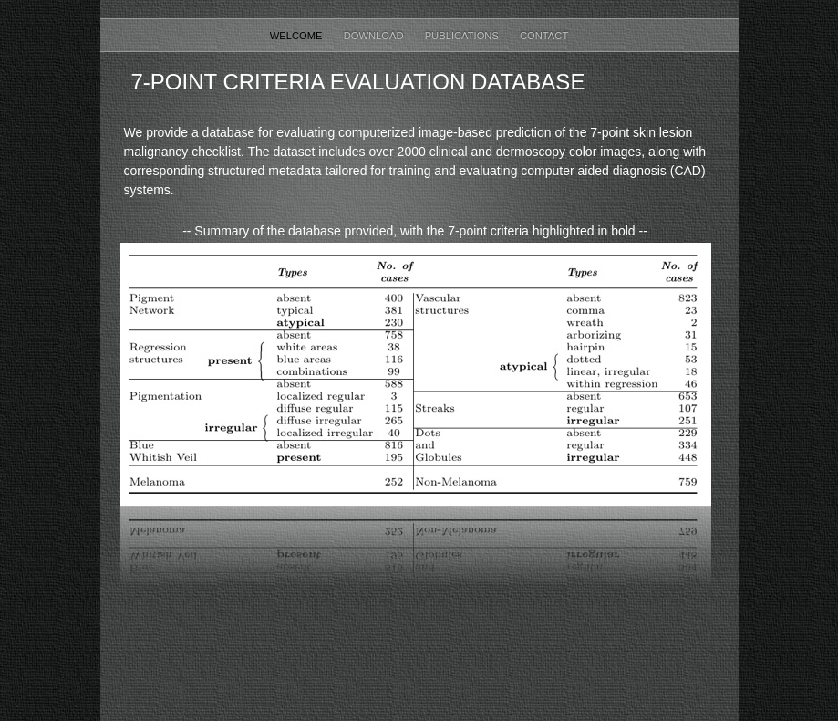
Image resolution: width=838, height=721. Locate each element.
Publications (463, 35)
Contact (544, 35)
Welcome (298, 35)
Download (375, 35)
